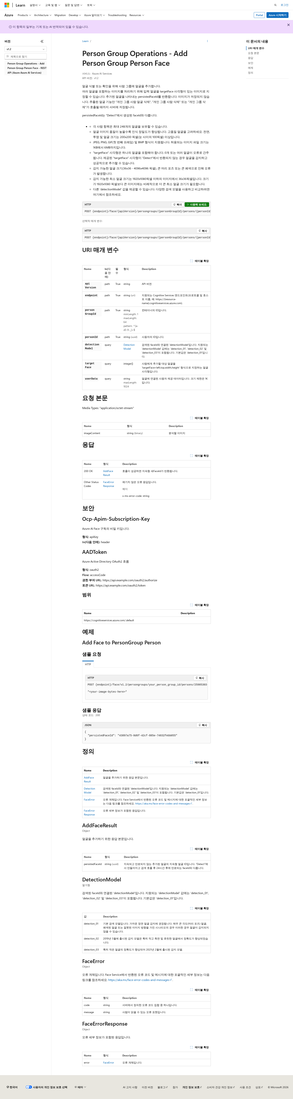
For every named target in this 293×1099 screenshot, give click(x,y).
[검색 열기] (275, 5)
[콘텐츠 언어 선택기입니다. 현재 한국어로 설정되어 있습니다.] (12, 1087)
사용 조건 (245, 1087)
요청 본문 (253, 53)
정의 (250, 72)
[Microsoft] (6, 5)
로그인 (285, 5)
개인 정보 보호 (191, 1087)
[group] (146, 212)
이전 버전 (147, 1087)
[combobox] (25, 49)
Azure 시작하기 (277, 15)
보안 (250, 63)
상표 (258, 1087)
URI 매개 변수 (256, 48)
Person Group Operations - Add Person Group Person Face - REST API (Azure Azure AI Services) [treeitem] (27, 68)
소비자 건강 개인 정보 (219, 1087)
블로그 (161, 1087)
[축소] (42, 41)
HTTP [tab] (88, 664)
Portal (259, 15)
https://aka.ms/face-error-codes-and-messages (162, 803)
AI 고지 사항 (130, 1087)
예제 (250, 67)
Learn (85, 41)
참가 (175, 1087)
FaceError (89, 799)
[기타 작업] (207, 41)
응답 (250, 58)
